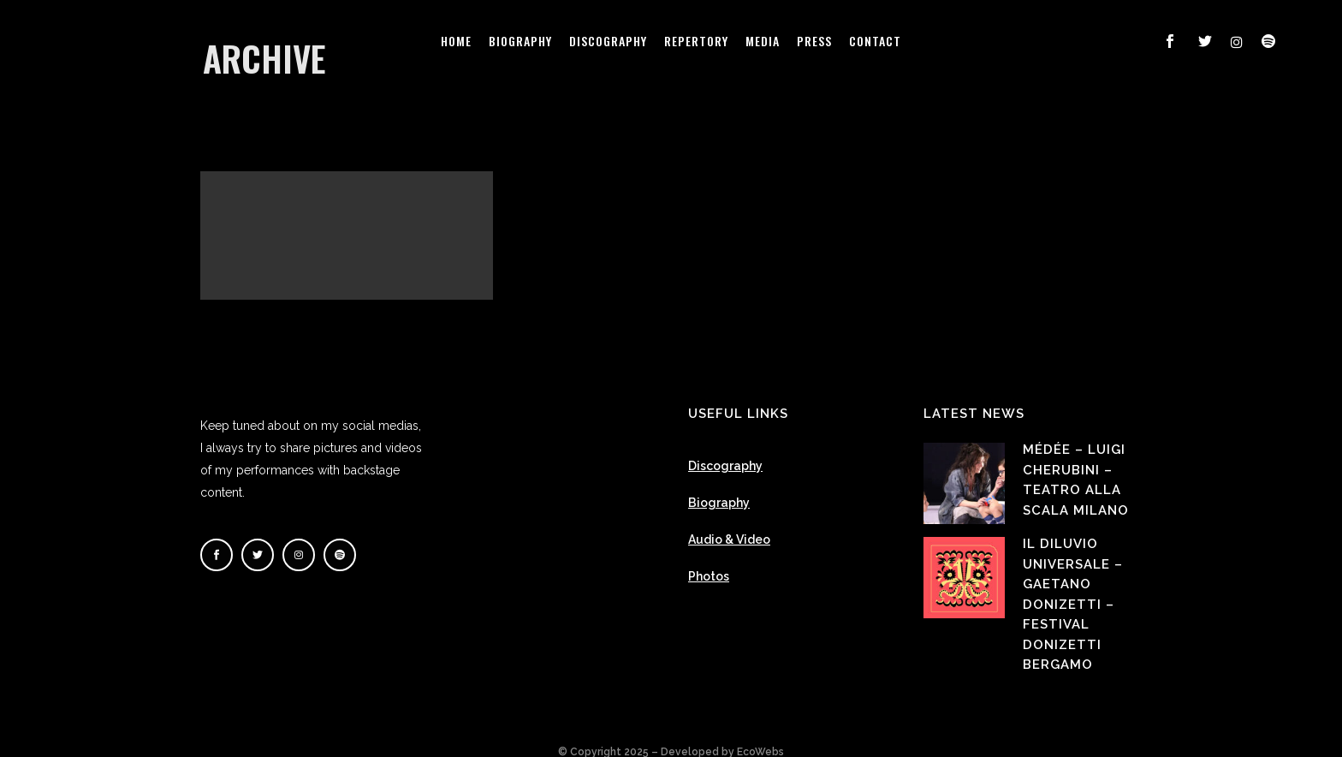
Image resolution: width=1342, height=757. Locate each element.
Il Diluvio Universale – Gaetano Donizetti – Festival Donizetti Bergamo (1073, 587)
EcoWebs (760, 735)
